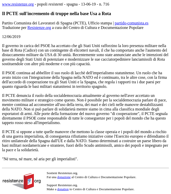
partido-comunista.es (132, 23)
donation (63, 189)
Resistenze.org (39, 27)
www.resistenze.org (18, 4)
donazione (64, 177)
